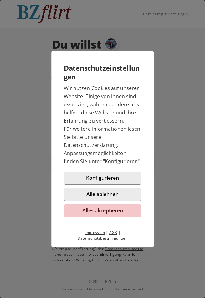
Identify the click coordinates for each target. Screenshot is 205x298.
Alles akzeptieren (102, 210)
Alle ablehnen (102, 194)
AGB (113, 232)
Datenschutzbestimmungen (103, 238)
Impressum (95, 232)
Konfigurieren (121, 161)
